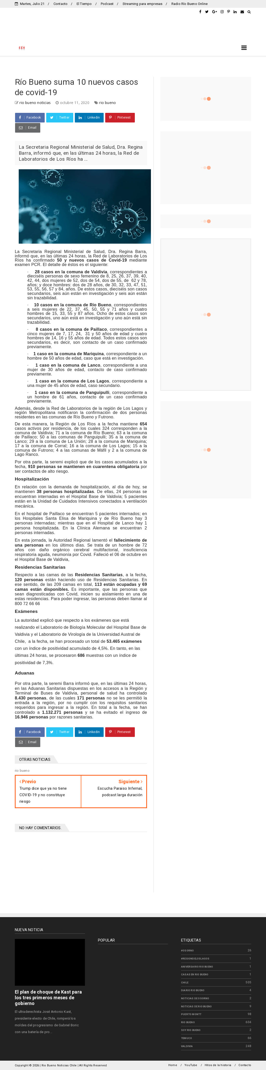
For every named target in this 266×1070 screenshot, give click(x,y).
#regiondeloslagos (195, 958)
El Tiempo (84, 4)
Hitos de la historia (218, 1065)
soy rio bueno (191, 1030)
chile (184, 982)
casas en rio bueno (195, 974)
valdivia (187, 1046)
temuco (186, 1038)
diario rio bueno (192, 990)
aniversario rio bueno (197, 966)
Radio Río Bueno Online (189, 4)
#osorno (187, 950)
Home (172, 1065)
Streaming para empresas (143, 4)
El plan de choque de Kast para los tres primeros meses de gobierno (48, 997)
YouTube (190, 1065)
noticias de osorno (195, 998)
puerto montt (191, 1014)
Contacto (61, 4)
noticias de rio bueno (196, 1006)
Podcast (107, 4)
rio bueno (107, 102)
